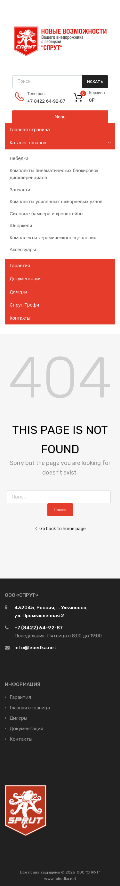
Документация (26, 278)
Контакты (20, 318)
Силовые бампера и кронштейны (47, 213)
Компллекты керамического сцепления (53, 237)
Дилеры (18, 291)
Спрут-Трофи (24, 304)
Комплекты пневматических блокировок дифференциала (54, 174)
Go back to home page (60, 528)
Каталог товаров (28, 142)
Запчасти (20, 189)
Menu (60, 116)
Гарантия (20, 265)
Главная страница (30, 129)
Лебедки (19, 158)
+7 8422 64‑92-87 (43, 101)
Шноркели (21, 225)
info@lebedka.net (35, 648)
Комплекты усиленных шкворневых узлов (56, 201)
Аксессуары (23, 249)
